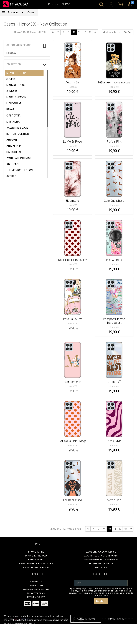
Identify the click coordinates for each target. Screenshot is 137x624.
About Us (36, 581)
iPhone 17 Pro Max (36, 555)
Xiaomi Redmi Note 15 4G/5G (101, 555)
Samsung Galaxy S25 (36, 567)
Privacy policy (36, 593)
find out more (115, 618)
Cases (30, 12)
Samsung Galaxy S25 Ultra (36, 563)
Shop (66, 4)
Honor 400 (101, 567)
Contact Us (36, 585)
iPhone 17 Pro (36, 551)
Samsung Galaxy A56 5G (101, 551)
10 (74, 32)
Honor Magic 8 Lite (101, 563)
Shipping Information (36, 589)
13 (90, 32)
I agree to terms (85, 618)
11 (79, 32)
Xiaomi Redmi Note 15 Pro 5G (100, 559)
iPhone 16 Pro (36, 559)
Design (53, 4)
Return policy (36, 597)
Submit (101, 601)
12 (84, 32)
